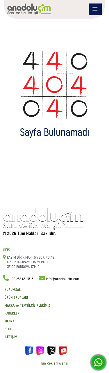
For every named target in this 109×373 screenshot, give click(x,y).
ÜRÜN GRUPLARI (16, 297)
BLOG (8, 329)
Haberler (11, 313)
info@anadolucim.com (63, 279)
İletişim (10, 337)
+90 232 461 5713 (21, 279)
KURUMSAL (12, 289)
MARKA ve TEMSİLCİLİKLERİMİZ (27, 305)
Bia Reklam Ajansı (54, 363)
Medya (9, 321)
